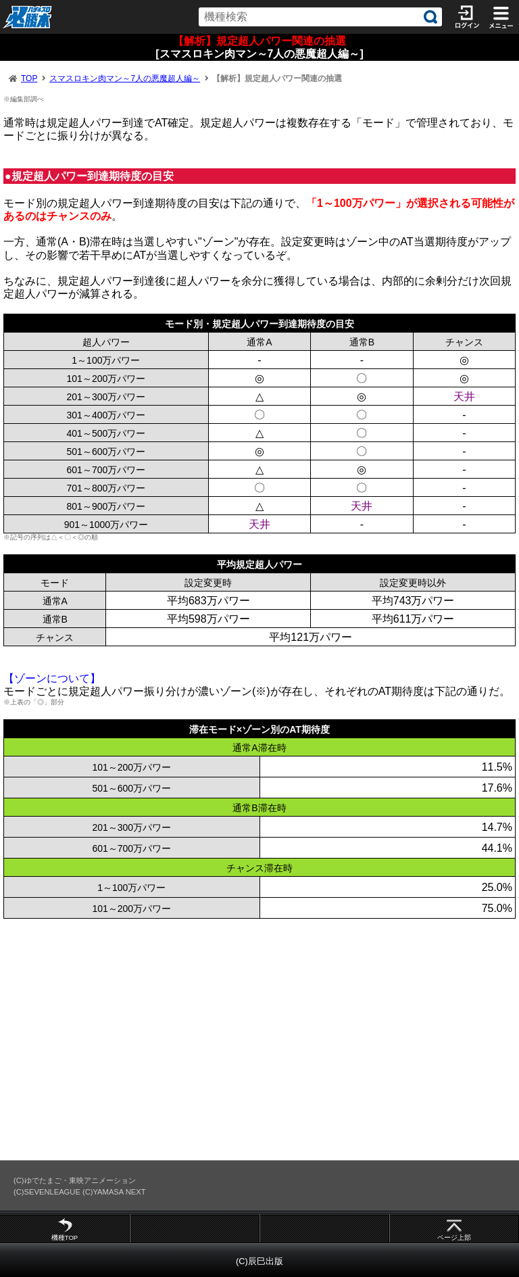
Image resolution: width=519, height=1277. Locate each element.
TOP (29, 78)
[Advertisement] (259, 1039)
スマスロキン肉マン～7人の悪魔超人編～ (124, 78)
